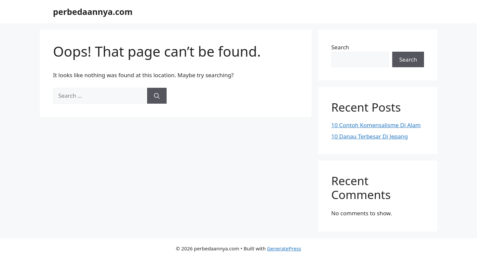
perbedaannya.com (92, 11)
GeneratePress (284, 248)
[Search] (157, 96)
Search (340, 47)
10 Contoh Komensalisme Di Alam (376, 125)
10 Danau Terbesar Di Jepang (369, 136)
